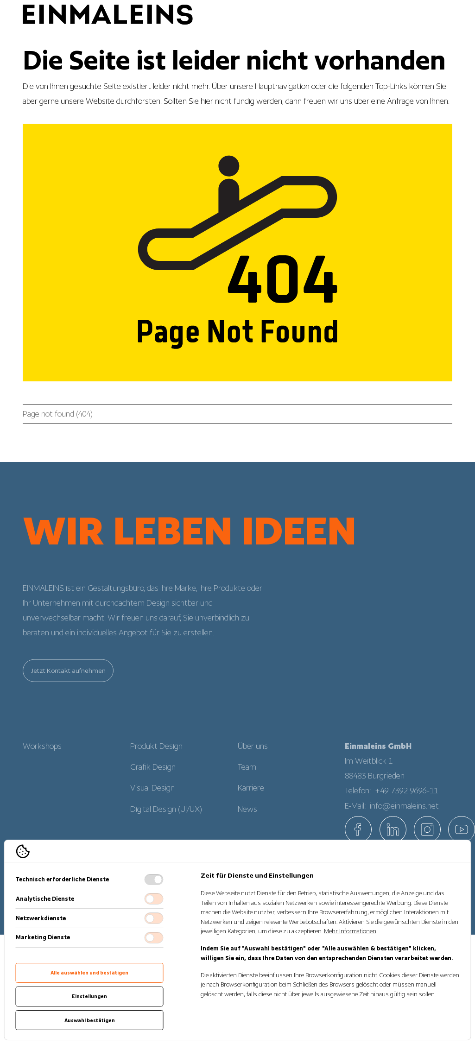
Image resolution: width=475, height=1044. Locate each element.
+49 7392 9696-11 (406, 797)
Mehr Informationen (350, 931)
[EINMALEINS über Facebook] (358, 829)
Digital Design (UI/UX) (166, 815)
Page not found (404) (58, 413)
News (247, 815)
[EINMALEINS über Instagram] (427, 829)
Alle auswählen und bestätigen (89, 972)
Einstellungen (89, 996)
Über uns (253, 752)
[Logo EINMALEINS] (108, 15)
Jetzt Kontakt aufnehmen (68, 677)
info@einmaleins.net (404, 812)
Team (247, 773)
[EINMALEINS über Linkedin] (393, 829)
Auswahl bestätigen (89, 1020)
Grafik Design (153, 773)
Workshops (42, 752)
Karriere (251, 794)
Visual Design (152, 794)
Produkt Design (156, 752)
